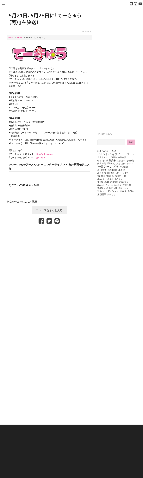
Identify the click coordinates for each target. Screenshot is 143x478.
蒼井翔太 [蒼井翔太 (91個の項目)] (101, 188)
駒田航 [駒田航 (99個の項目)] (131, 191)
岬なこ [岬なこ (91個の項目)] (119, 173)
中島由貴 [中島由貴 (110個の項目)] (122, 157)
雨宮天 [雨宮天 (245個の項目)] (123, 191)
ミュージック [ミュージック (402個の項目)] (126, 154)
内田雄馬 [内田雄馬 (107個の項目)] (101, 163)
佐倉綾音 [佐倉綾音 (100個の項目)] (121, 160)
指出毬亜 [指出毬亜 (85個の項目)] (101, 176)
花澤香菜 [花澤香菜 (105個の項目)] (126, 185)
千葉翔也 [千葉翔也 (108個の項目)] (111, 163)
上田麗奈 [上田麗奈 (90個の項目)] (113, 157)
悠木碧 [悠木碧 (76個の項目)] (125, 173)
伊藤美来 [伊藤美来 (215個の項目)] (111, 160)
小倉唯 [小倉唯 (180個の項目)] (121, 169)
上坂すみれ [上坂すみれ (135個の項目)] (102, 157)
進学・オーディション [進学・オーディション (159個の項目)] (108, 191)
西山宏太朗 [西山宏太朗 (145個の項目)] (111, 188)
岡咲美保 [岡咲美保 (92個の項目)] (111, 173)
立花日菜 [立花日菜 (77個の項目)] (109, 185)
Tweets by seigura (104, 133)
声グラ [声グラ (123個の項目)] (130, 163)
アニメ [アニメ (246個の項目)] (112, 150)
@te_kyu (40, 157)
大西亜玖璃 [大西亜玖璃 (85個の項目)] (112, 170)
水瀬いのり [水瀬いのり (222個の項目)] (103, 182)
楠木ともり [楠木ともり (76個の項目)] (101, 179)
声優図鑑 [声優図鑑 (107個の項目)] (124, 166)
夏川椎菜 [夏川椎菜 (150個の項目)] (101, 170)
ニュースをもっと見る (49, 210)
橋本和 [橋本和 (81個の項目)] (110, 179)
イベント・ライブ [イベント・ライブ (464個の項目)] (107, 154)
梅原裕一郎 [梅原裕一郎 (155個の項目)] (120, 176)
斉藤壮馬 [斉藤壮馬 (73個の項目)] (110, 176)
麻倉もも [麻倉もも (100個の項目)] (111, 194)
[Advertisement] (49, 231)
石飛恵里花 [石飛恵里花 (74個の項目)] (123, 182)
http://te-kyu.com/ (44, 154)
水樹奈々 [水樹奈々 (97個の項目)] (118, 179)
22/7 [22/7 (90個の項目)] (99, 151)
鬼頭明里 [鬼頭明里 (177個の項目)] (101, 194)
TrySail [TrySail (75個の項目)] (105, 151)
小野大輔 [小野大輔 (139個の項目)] (101, 173)
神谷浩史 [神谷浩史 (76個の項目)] (101, 185)
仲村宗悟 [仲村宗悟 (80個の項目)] (101, 160)
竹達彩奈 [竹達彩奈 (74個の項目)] (117, 185)
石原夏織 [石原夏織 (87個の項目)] (114, 182)
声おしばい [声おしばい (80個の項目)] (121, 163)
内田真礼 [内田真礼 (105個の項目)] (130, 160)
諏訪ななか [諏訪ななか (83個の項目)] (123, 188)
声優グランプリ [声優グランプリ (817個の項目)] (108, 166)
